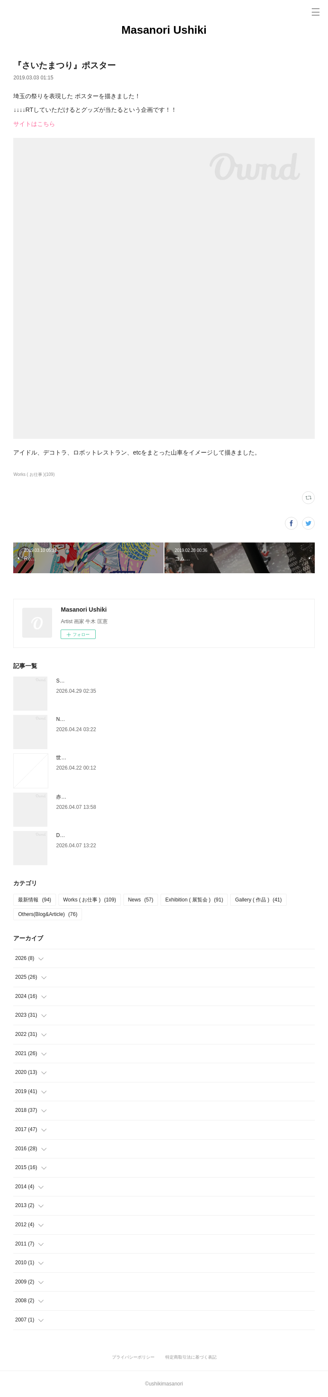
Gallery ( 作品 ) (258, 900)
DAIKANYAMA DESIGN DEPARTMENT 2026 (107, 835)
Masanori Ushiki (163, 29)
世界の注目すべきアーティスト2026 (97, 758)
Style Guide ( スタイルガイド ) (91, 681)
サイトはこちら (34, 123)
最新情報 (34, 900)
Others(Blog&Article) (47, 914)
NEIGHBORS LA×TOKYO (85, 719)
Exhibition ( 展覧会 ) (194, 900)
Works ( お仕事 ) (89, 900)
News (140, 900)
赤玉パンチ (69, 797)
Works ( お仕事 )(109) (34, 474)
